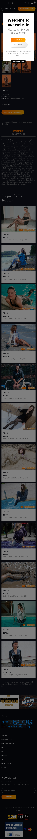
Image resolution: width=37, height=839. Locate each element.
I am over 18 (18, 40)
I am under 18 (18, 44)
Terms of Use (16, 53)
